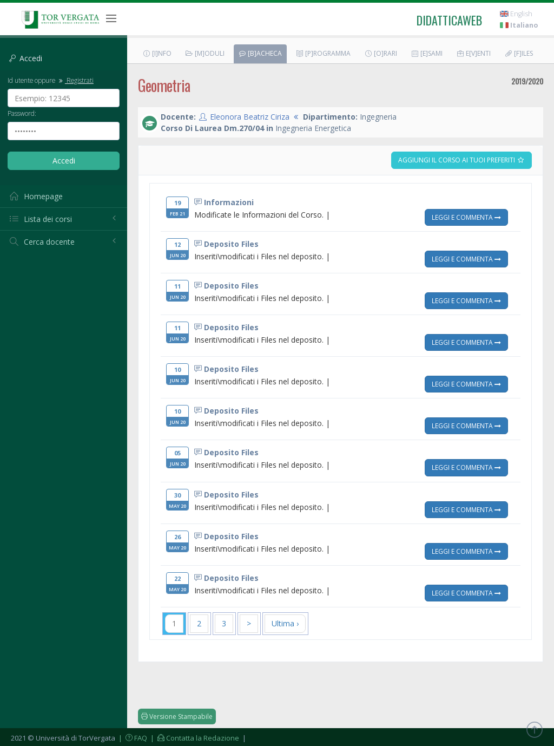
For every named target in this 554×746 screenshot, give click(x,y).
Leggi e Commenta (466, 217)
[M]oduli (205, 53)
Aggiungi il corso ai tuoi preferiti (461, 160)
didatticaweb (449, 20)
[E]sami (427, 53)
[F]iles (518, 53)
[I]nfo (157, 53)
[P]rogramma (323, 53)
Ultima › (285, 623)
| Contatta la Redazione (194, 738)
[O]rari (380, 53)
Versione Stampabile (177, 716)
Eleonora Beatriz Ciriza (249, 117)
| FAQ (132, 738)
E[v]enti (473, 53)
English (516, 13)
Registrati (75, 80)
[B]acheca (260, 53)
